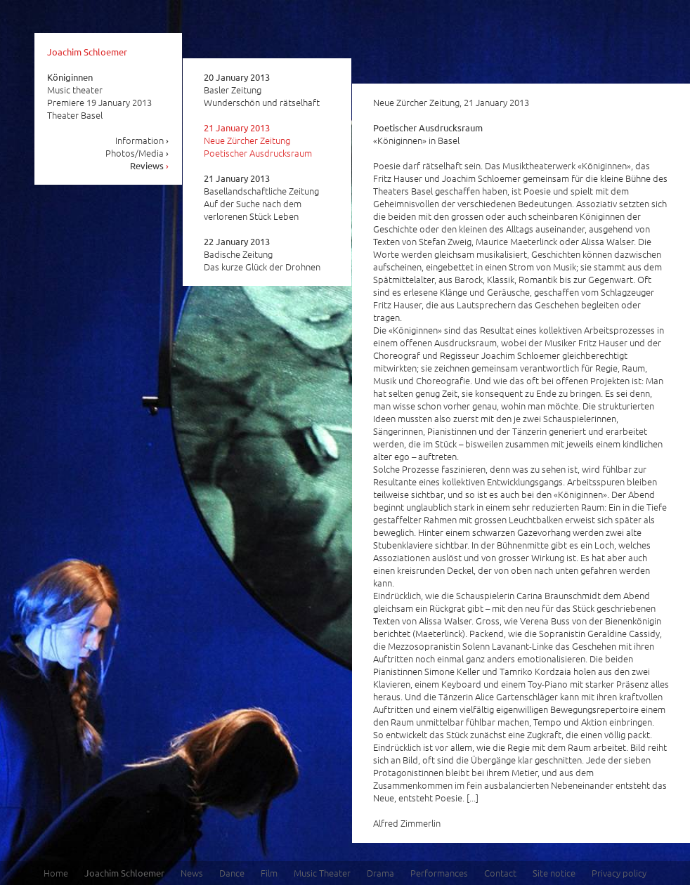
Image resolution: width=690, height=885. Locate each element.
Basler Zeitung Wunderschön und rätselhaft (262, 90)
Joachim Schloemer (87, 52)
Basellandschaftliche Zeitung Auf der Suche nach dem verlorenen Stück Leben (261, 197)
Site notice (554, 872)
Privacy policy (619, 872)
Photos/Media (137, 152)
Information (142, 140)
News (192, 872)
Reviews (149, 165)
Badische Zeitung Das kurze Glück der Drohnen (262, 254)
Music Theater (322, 872)
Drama (380, 872)
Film (269, 872)
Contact (500, 872)
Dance (232, 872)
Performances (439, 872)
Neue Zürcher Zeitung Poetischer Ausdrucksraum (258, 140)
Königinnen (70, 77)
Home (56, 872)
